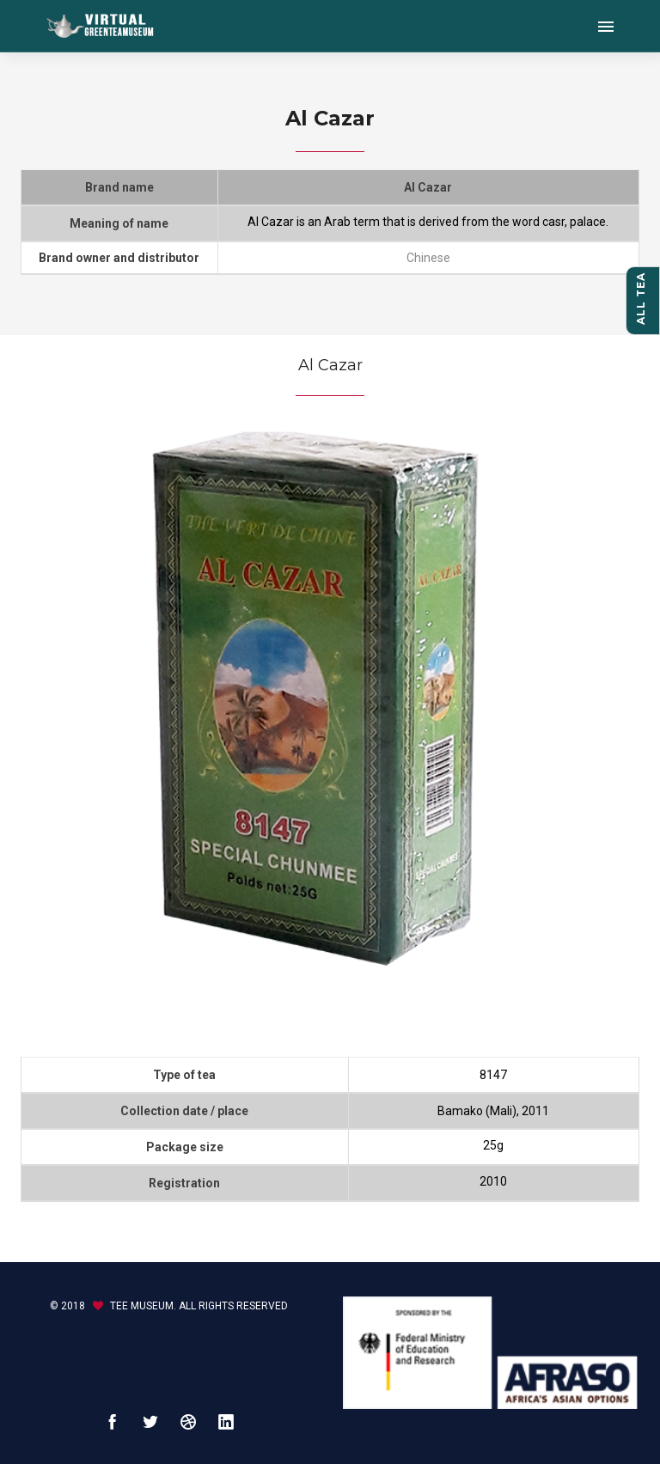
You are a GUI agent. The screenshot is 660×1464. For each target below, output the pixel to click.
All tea (640, 298)
